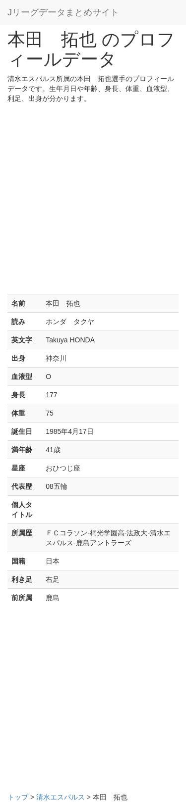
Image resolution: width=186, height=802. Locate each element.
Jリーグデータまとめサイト (63, 12)
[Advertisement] (93, 201)
